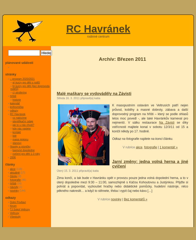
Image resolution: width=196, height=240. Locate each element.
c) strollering (20, 92)
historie (17, 99)
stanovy (17, 143)
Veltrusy (14, 213)
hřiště (13, 96)
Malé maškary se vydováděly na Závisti (94, 93)
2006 (13, 157)
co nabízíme (20, 117)
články (13, 176)
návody (14, 187)
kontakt (17, 132)
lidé (15, 135)
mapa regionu (20, 139)
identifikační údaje (23, 121)
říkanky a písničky (20, 146)
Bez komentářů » (135, 199)
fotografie (150, 147)
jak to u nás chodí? (23, 125)
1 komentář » (169, 147)
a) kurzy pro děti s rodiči (26, 82)
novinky (116, 199)
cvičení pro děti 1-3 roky (26, 153)
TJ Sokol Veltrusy (20, 209)
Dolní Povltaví (18, 202)
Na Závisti (166, 122)
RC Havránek (98, 29)
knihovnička (16, 107)
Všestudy (15, 216)
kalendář (15, 103)
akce (139, 147)
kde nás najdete (22, 128)
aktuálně (15, 172)
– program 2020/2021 (22, 79)
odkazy (14, 110)
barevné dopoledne (24, 150)
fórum (13, 205)
